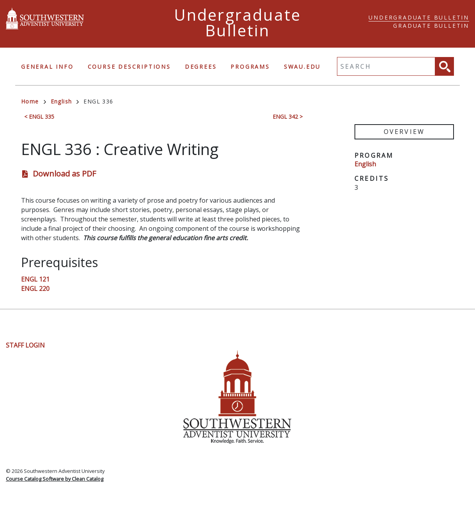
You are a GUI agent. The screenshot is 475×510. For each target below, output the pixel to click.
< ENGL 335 (39, 116)
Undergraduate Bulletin (419, 17)
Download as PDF (64, 173)
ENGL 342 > (288, 116)
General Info (47, 66)
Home (33, 101)
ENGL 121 (35, 279)
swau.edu (302, 66)
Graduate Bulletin (431, 25)
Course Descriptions (129, 66)
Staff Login (25, 345)
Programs (249, 66)
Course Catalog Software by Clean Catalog (54, 478)
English (65, 101)
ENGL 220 (35, 288)
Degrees (201, 66)
